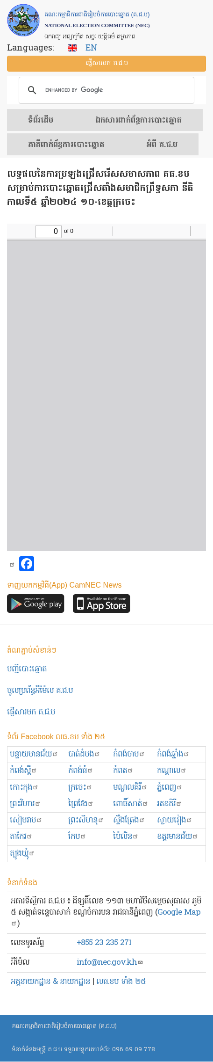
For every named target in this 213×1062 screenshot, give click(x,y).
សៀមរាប (26, 820)
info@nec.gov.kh (110, 962)
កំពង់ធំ (80, 771)
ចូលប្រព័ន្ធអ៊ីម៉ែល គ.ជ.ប (40, 691)
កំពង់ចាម (129, 754)
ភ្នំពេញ (170, 787)
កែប (77, 837)
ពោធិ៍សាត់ (131, 804)
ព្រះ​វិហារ (25, 804)
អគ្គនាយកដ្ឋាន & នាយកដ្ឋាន (50, 982)
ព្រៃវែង (81, 804)
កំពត (123, 771)
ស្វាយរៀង (174, 820)
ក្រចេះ (80, 787)
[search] (105, 90)
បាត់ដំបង (84, 754)
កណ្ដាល (172, 771)
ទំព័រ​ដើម (40, 121)
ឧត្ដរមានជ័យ (178, 837)
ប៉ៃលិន (126, 837)
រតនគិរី (169, 804)
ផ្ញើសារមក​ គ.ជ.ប (31, 712)
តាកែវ (21, 837)
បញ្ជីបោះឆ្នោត (27, 669)
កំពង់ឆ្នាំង (173, 754)
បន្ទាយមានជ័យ (34, 754)
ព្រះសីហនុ (86, 820)
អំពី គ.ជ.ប (162, 145)
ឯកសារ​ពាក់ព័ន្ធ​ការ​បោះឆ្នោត (138, 121)
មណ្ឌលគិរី (130, 787)
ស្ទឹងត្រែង (129, 820)
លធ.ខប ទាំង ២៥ (121, 982)
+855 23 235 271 (104, 943)
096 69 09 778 (133, 1049)
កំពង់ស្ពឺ (23, 771)
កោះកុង (24, 787)
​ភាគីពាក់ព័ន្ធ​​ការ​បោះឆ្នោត (66, 145)
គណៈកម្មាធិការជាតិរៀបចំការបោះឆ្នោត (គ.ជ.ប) (64, 1026)
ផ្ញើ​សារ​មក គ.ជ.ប (106, 63)
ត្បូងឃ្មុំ (22, 853)
